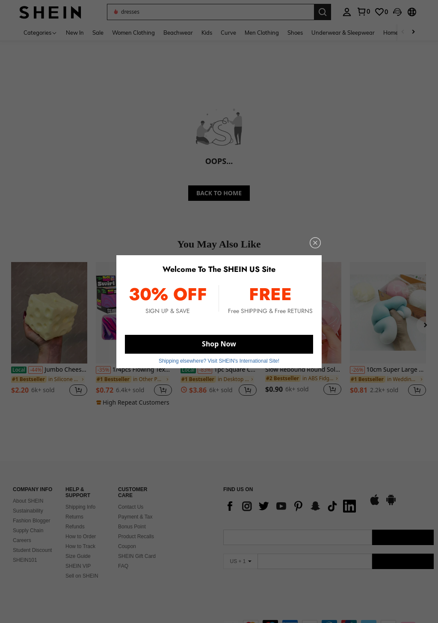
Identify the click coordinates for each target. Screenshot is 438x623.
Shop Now (219, 344)
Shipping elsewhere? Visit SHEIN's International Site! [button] (219, 361)
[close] (315, 242)
